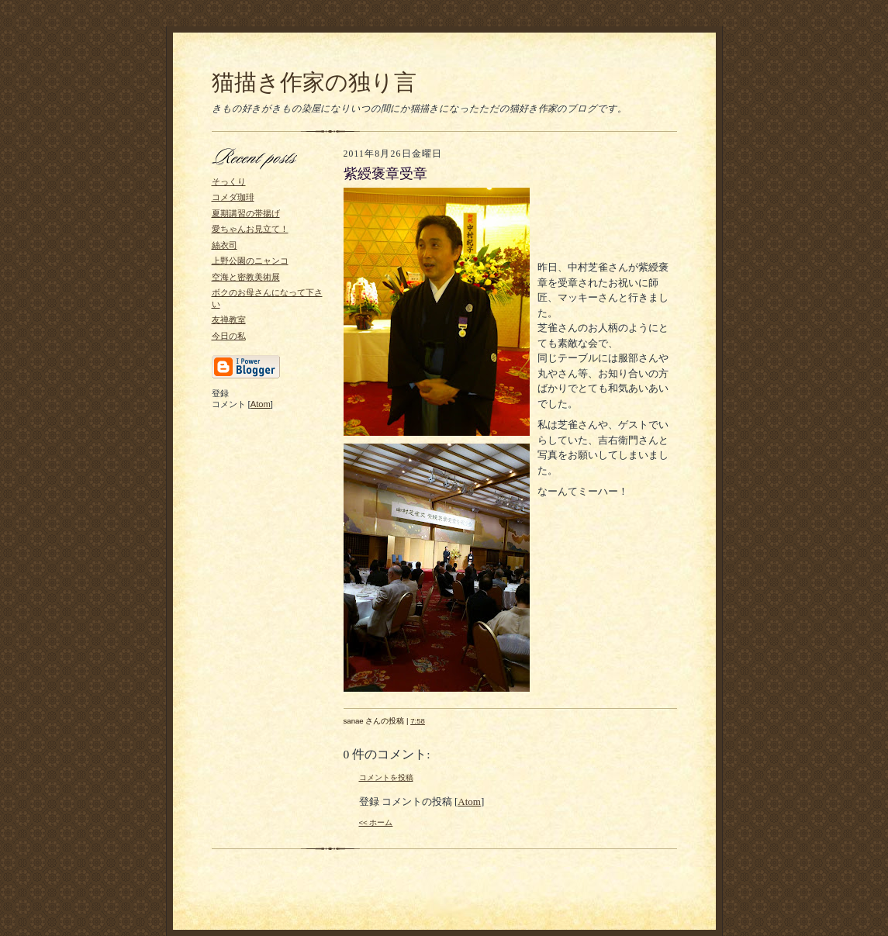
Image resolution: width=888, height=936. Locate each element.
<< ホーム (376, 822)
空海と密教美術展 (246, 276)
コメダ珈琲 (233, 197)
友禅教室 (229, 319)
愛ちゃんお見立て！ (250, 228)
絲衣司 (224, 245)
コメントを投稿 (386, 777)
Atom (261, 404)
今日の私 (229, 335)
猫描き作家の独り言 (314, 82)
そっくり (229, 181)
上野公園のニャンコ (250, 260)
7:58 (417, 721)
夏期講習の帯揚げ (246, 213)
